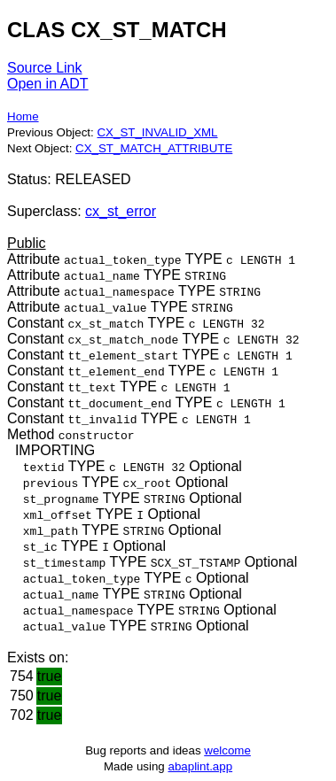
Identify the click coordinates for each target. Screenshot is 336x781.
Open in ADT (48, 83)
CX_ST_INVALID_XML (157, 132)
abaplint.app (200, 766)
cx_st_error (120, 211)
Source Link (44, 67)
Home (23, 116)
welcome (227, 750)
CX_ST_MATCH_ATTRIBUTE (153, 148)
